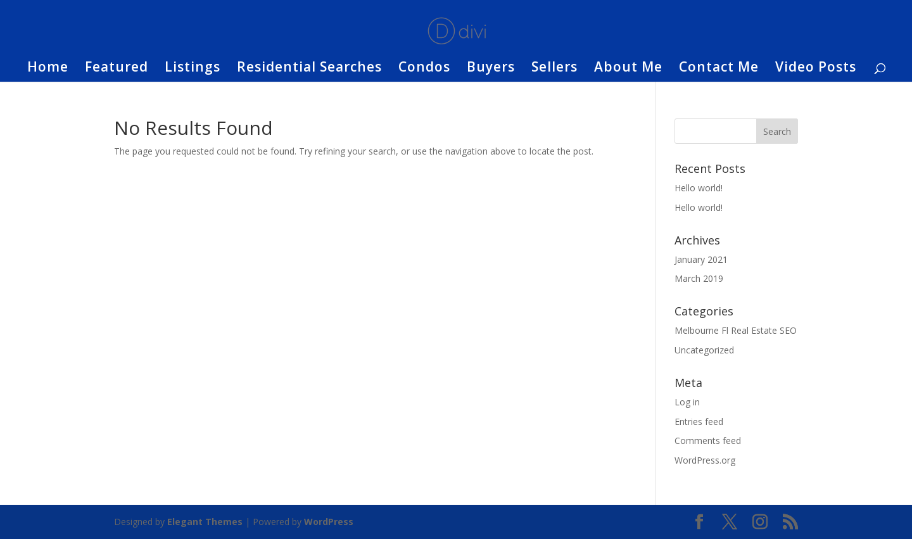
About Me (628, 68)
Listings (192, 68)
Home (47, 68)
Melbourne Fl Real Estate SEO (735, 330)
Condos (424, 68)
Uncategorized (704, 350)
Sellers (554, 68)
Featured (116, 68)
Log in (687, 402)
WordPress (328, 522)
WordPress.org (704, 460)
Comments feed (707, 440)
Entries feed (698, 421)
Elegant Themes (205, 522)
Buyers (491, 68)
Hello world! (698, 188)
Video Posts (815, 68)
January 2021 (701, 259)
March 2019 (698, 278)
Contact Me (719, 68)
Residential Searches (309, 68)
